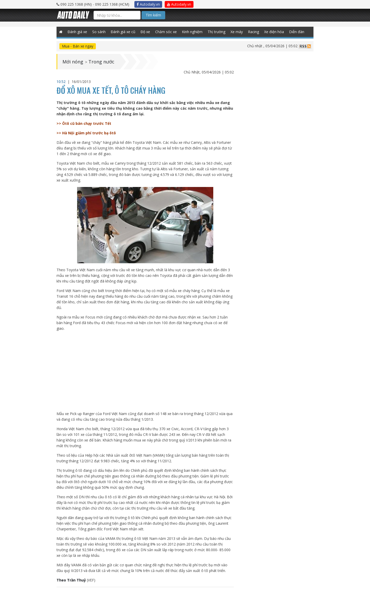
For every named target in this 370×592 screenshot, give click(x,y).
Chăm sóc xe (166, 31)
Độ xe (145, 31)
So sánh (99, 31)
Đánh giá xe (77, 31)
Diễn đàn (296, 31)
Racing (253, 31)
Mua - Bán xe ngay (77, 46)
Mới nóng (72, 61)
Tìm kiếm (153, 15)
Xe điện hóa (274, 31)
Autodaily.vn (148, 4)
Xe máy (236, 31)
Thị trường (216, 31)
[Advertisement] (145, 371)
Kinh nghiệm (192, 31)
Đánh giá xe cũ (123, 31)
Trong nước (101, 61)
